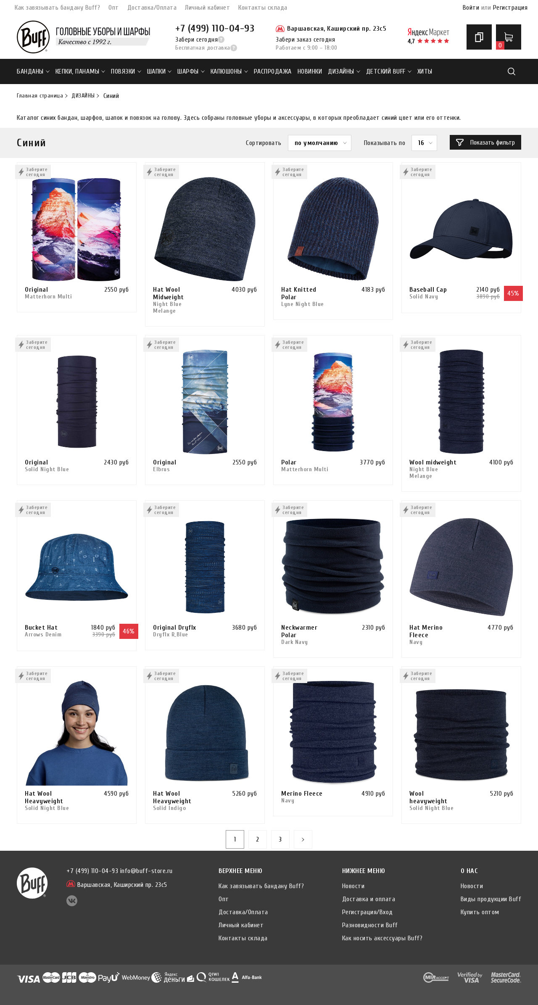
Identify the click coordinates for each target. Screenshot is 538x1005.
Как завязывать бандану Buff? (57, 7)
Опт (113, 7)
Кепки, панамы (80, 71)
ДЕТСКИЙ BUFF (388, 71)
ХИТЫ (425, 71)
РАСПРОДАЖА (273, 71)
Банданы (33, 71)
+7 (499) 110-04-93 (214, 28)
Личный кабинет (207, 7)
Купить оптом (480, 912)
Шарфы (191, 71)
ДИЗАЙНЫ (344, 71)
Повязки (126, 71)
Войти (471, 7)
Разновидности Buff (370, 925)
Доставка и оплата (369, 899)
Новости (353, 886)
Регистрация (510, 7)
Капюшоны (229, 71)
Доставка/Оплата (152, 7)
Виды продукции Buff (491, 899)
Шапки (159, 71)
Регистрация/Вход (367, 912)
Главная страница (40, 95)
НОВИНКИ (310, 71)
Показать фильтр (485, 142)
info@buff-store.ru (146, 871)
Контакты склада (262, 7)
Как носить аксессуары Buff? (382, 938)
